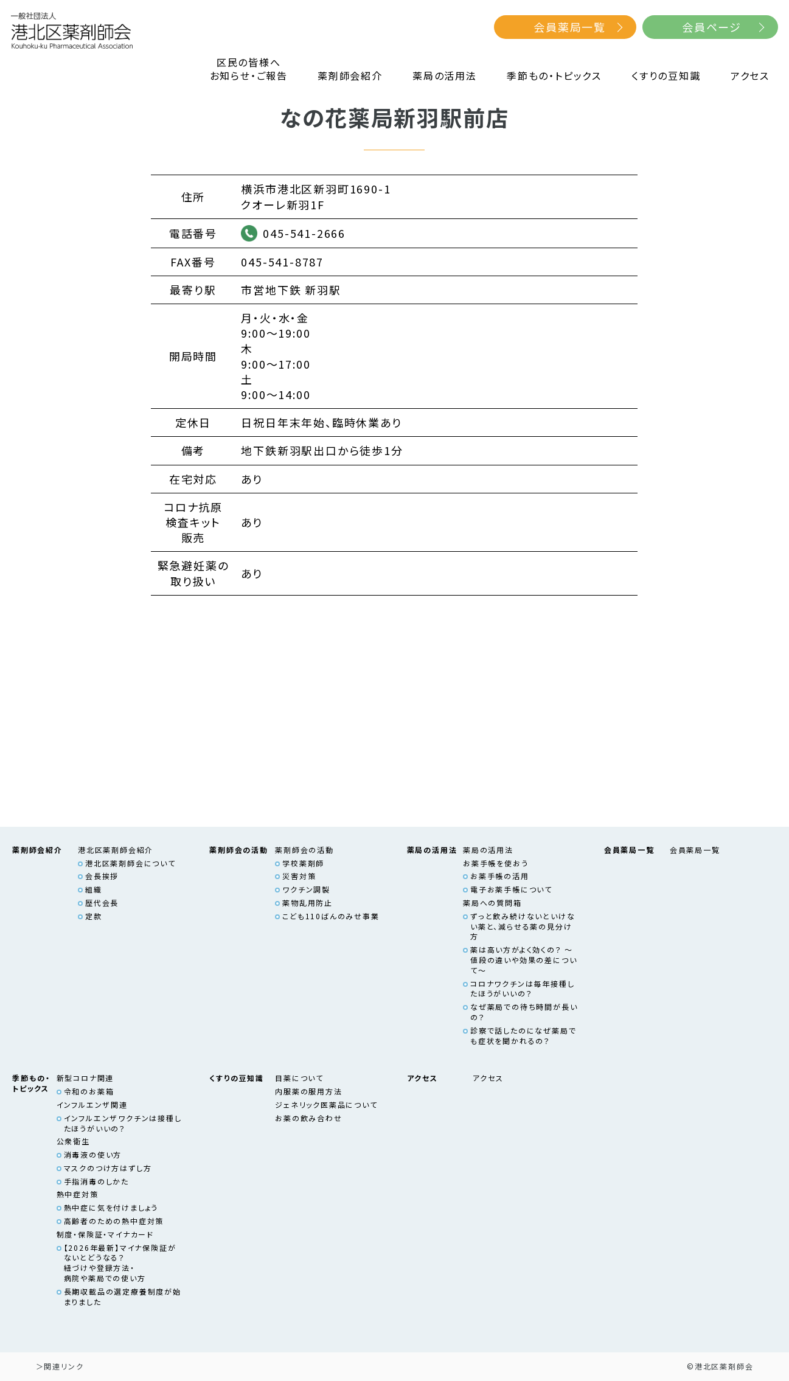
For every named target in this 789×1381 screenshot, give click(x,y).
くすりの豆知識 (666, 76)
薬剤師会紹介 (350, 76)
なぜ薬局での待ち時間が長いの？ (523, 1011)
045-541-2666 (304, 233)
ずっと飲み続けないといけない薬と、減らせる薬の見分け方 (522, 926)
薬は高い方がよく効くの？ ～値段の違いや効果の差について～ (523, 959)
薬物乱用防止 (307, 902)
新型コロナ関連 (85, 1078)
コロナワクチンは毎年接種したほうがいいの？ (522, 988)
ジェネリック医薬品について (326, 1104)
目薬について (299, 1078)
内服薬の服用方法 (308, 1091)
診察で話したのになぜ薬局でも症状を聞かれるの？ (523, 1035)
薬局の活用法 (444, 76)
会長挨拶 (102, 876)
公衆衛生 (73, 1141)
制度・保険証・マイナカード (105, 1234)
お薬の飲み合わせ (308, 1118)
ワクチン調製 (306, 889)
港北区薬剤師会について (130, 863)
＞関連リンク (60, 1366)
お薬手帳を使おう (495, 863)
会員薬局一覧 (570, 27)
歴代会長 (102, 902)
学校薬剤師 (303, 863)
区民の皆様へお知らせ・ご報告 (249, 69)
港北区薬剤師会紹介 (115, 849)
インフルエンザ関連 (92, 1104)
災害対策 (299, 876)
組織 (93, 889)
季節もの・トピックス (554, 76)
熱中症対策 (78, 1194)
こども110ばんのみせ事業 (330, 916)
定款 (93, 916)
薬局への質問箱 (492, 902)
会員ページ (712, 27)
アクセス (750, 76)
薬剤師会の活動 (304, 849)
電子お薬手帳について (511, 889)
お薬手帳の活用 (499, 876)
